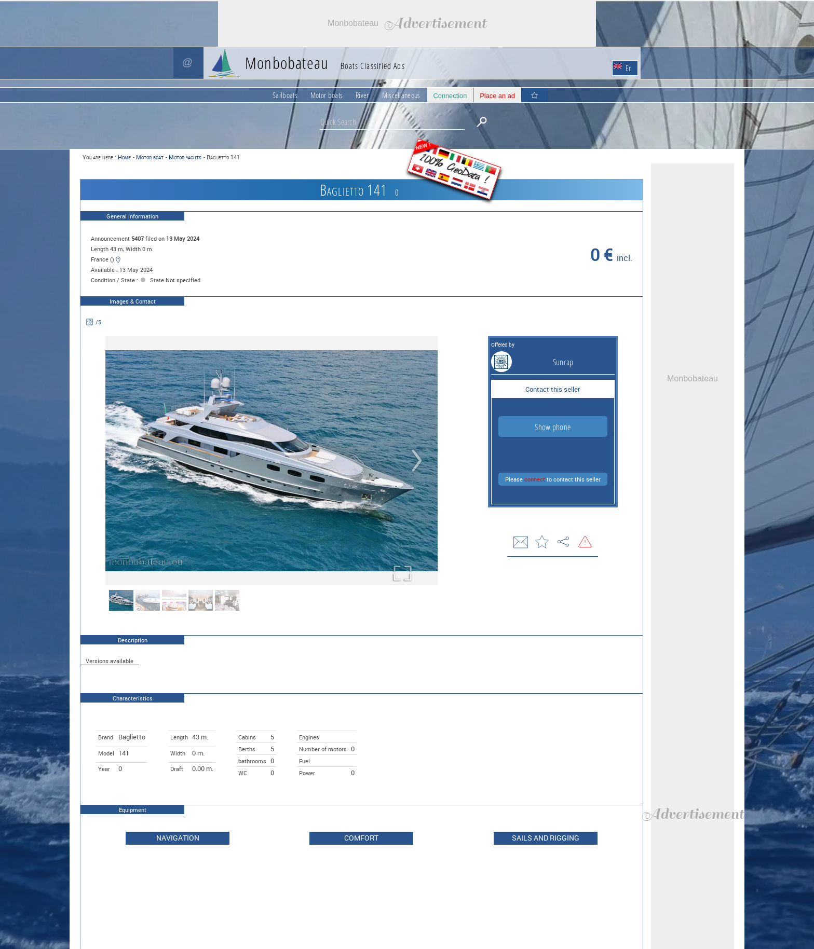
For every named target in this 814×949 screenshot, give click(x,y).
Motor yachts (185, 157)
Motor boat (150, 157)
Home (124, 157)
